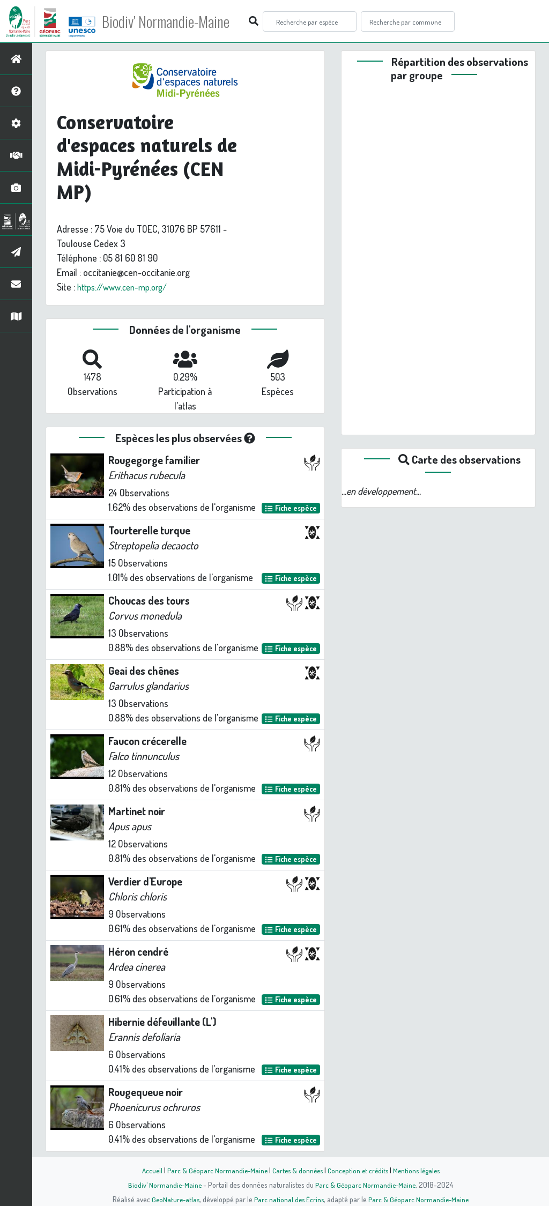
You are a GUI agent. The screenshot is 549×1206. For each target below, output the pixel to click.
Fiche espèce (290, 507)
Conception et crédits (359, 1170)
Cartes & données (296, 1170)
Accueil (146, 1170)
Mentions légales (420, 1170)
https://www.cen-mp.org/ (126, 287)
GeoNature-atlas (173, 1199)
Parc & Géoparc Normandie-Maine (213, 1170)
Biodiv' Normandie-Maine (176, 21)
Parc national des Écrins (289, 1199)
